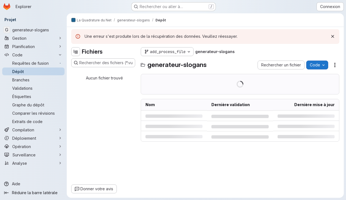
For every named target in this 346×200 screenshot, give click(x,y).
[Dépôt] (33, 71)
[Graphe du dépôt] (33, 105)
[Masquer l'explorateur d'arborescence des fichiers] (75, 51)
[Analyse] (33, 163)
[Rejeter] (332, 36)
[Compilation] (33, 130)
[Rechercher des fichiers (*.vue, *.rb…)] (103, 62)
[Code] (33, 55)
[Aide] (33, 184)
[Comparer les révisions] (33, 113)
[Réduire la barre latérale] (33, 193)
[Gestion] (33, 38)
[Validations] (33, 88)
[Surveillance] (33, 155)
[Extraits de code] (33, 121)
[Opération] (33, 146)
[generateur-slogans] (33, 30)
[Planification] (33, 46)
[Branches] (33, 80)
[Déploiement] (33, 138)
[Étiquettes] (33, 96)
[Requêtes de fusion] (33, 63)
